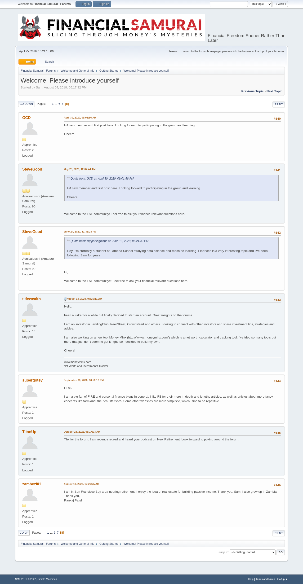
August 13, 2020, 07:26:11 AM (84, 298)
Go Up (24, 532)
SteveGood (32, 169)
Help (251, 579)
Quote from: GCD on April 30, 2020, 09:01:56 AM (102, 178)
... (56, 103)
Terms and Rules (265, 579)
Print (279, 104)
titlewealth (31, 299)
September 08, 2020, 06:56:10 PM (84, 380)
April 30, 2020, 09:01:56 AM (80, 117)
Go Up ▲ (282, 579)
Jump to (223, 552)
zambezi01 (31, 484)
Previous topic (252, 91)
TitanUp (29, 432)
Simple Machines (47, 579)
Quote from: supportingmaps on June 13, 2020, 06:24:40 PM (109, 241)
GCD (26, 118)
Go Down (26, 103)
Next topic (274, 91)
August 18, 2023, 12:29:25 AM (81, 484)
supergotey (32, 380)
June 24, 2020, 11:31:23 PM (80, 231)
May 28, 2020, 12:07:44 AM (79, 169)
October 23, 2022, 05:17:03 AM (82, 431)
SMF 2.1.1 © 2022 (25, 579)
